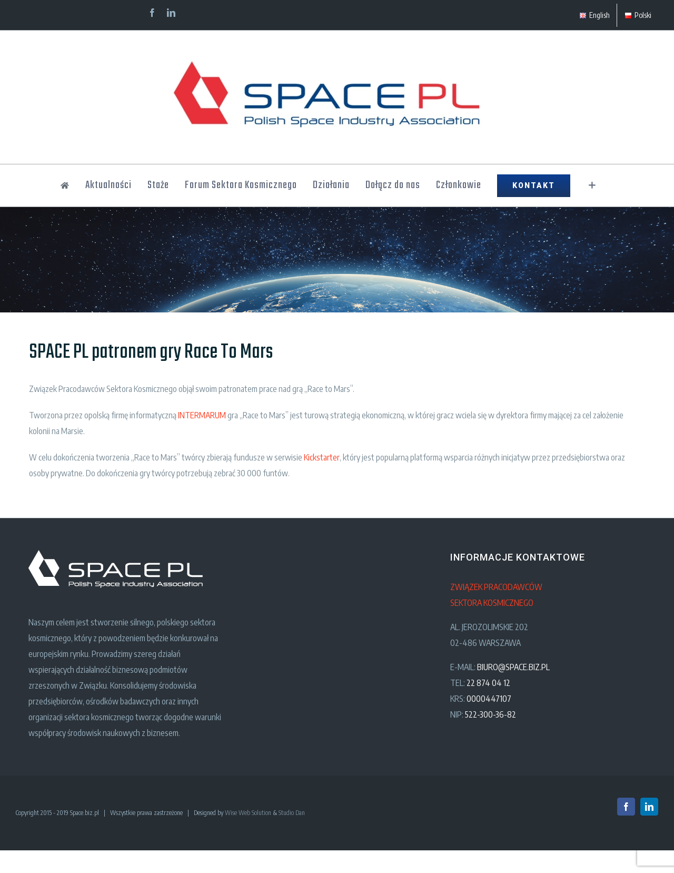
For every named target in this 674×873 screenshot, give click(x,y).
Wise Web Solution (248, 813)
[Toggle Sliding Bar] (592, 185)
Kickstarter (322, 457)
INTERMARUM (202, 415)
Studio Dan (292, 813)
